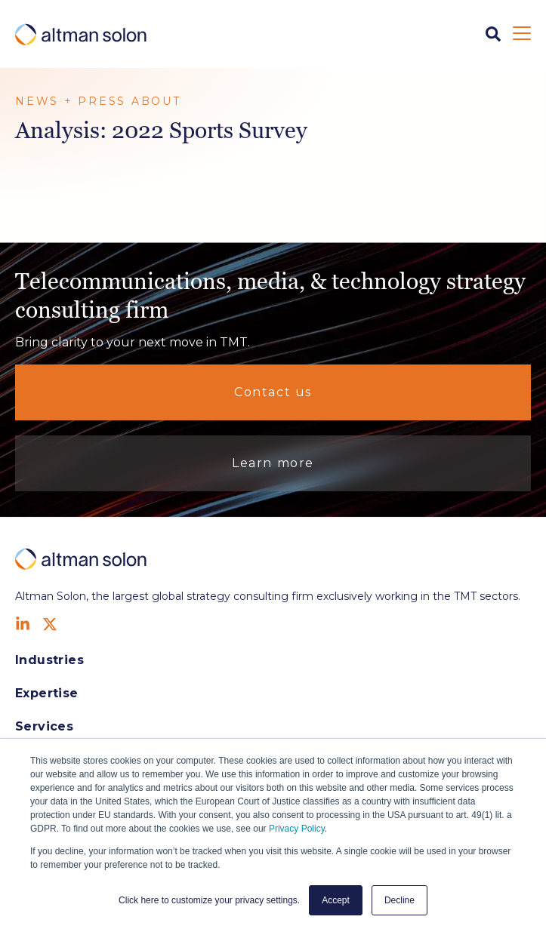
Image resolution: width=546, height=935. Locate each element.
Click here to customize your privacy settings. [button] (209, 900)
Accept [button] (336, 900)
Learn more (273, 463)
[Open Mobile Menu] (522, 34)
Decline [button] (399, 900)
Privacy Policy (297, 828)
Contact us (273, 392)
